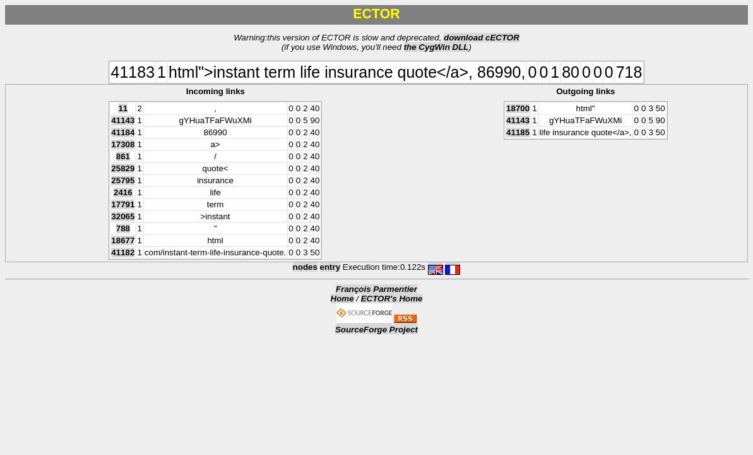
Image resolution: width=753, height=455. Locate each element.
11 (122, 108)
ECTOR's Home (392, 298)
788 (123, 228)
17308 (122, 144)
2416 (123, 192)
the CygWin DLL (436, 47)
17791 (122, 204)
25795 (122, 180)
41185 (518, 132)
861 (123, 156)
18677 (122, 240)
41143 (122, 120)
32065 (122, 216)
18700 (518, 108)
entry (330, 267)
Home (342, 298)
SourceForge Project (376, 329)
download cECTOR (481, 37)
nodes (305, 267)
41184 (122, 132)
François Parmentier (376, 289)
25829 (122, 168)
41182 (122, 252)
